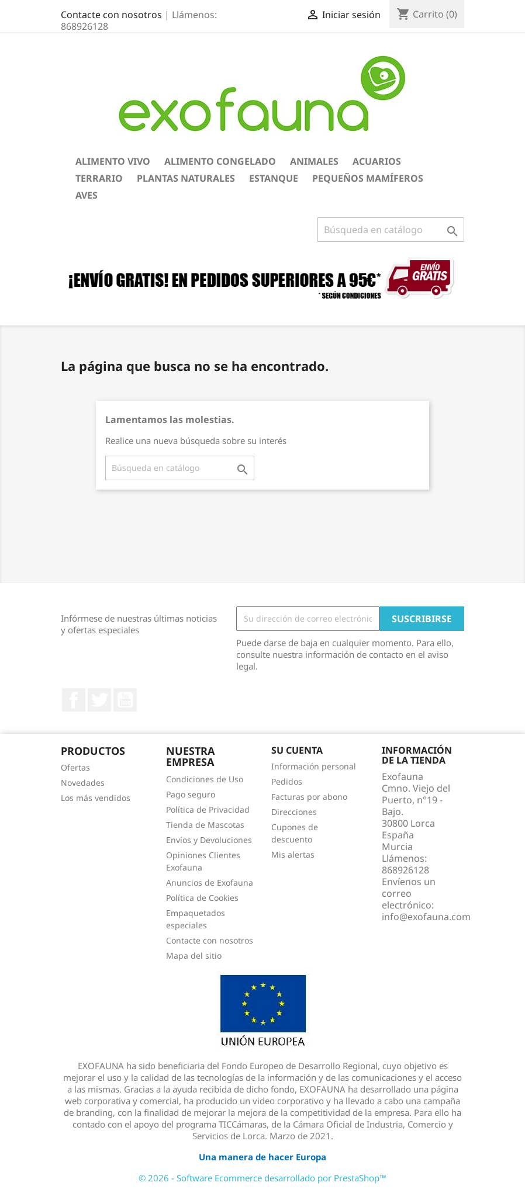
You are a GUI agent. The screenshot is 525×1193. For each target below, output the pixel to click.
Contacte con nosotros (111, 14)
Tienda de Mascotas (205, 824)
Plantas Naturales (186, 178)
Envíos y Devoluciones (209, 839)
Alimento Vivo (112, 161)
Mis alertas (293, 854)
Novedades (83, 782)
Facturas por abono (309, 796)
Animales (314, 161)
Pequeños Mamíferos (367, 178)
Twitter (99, 700)
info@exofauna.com (426, 916)
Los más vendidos (95, 797)
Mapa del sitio (194, 955)
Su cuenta (297, 750)
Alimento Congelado (220, 161)
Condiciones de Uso (204, 779)
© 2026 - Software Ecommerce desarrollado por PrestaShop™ (262, 1178)
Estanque (273, 178)
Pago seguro (190, 794)
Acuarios (377, 161)
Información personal (313, 766)
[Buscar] (390, 229)
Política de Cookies (202, 897)
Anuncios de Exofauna (209, 882)
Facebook (73, 700)
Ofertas (75, 767)
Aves (86, 195)
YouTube (125, 700)
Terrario (99, 178)
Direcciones (294, 811)
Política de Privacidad (208, 809)
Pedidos (286, 781)
